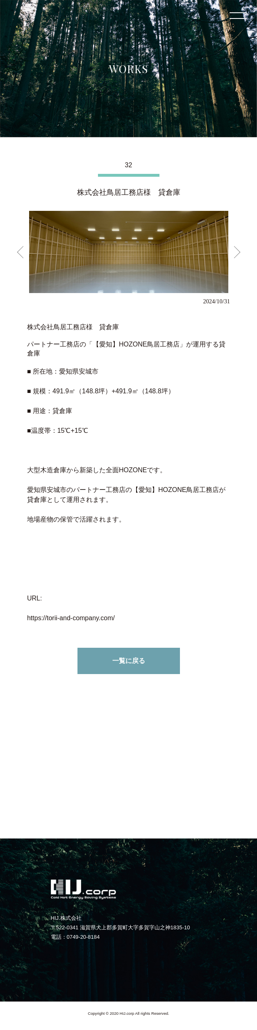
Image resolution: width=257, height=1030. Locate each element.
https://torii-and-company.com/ (71, 617)
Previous (23, 252)
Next (234, 252)
